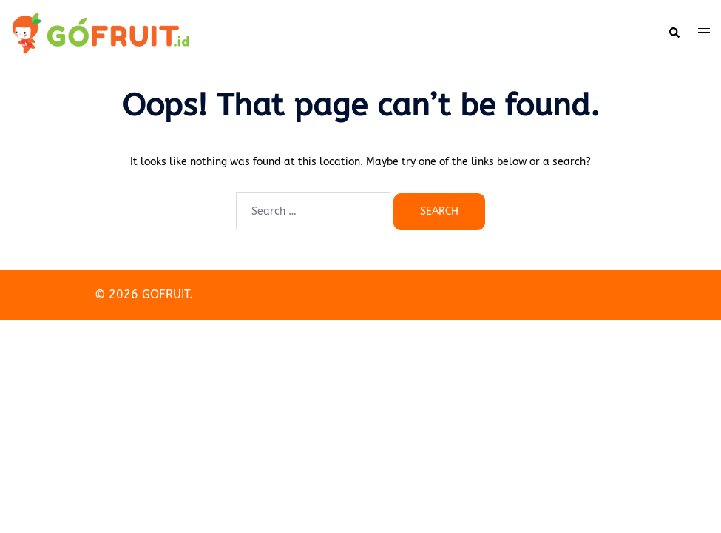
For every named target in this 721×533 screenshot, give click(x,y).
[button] (674, 33)
